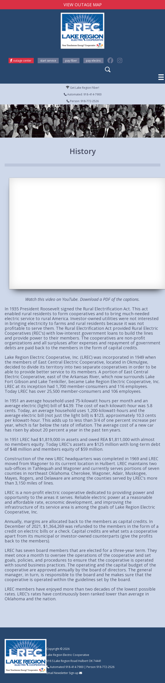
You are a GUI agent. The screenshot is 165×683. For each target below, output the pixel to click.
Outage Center (22, 61)
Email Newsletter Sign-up (62, 673)
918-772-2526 (105, 667)
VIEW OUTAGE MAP (83, 4)
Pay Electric (93, 61)
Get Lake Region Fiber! (82, 88)
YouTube (70, 299)
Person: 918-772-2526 (83, 101)
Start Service (48, 61)
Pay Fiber (71, 61)
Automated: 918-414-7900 (82, 94)
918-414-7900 (74, 667)
